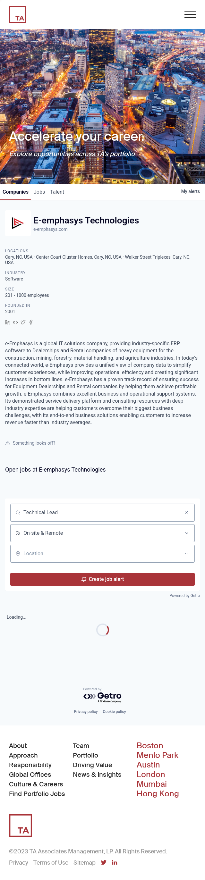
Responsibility (30, 765)
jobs (39, 192)
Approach (23, 755)
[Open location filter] (186, 554)
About (18, 746)
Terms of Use (50, 863)
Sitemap (84, 863)
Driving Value (92, 765)
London (151, 774)
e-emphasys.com (50, 229)
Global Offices (30, 774)
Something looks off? (30, 443)
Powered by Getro (185, 595)
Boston (150, 745)
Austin (148, 765)
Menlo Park (157, 755)
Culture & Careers (36, 784)
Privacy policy (86, 711)
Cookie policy (114, 711)
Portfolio (85, 755)
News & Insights (97, 774)
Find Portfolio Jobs (37, 793)
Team (81, 746)
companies (16, 192)
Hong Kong (158, 794)
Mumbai (152, 784)
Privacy (18, 863)
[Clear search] (186, 513)
